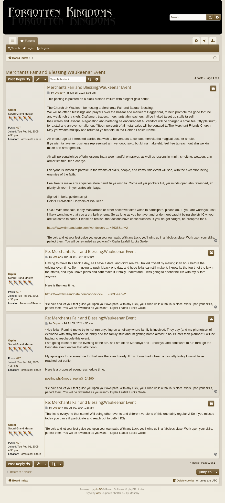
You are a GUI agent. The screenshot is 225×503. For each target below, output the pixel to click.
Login (30, 48)
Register (46, 48)
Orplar (12, 109)
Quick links (13, 41)
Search (15, 48)
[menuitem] (196, 40)
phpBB (99, 489)
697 (18, 127)
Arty (98, 493)
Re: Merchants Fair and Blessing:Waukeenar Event (90, 251)
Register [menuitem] (213, 41)
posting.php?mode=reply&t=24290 (69, 378)
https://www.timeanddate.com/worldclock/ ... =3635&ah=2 (87, 228)
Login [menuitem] (205, 41)
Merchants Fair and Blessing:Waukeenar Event (56, 72)
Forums (30, 41)
